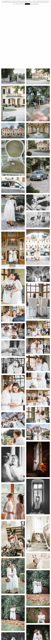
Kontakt (5, 638)
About (1, 638)
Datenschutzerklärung (14, 638)
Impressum (8, 638)
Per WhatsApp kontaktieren (22, 638)
